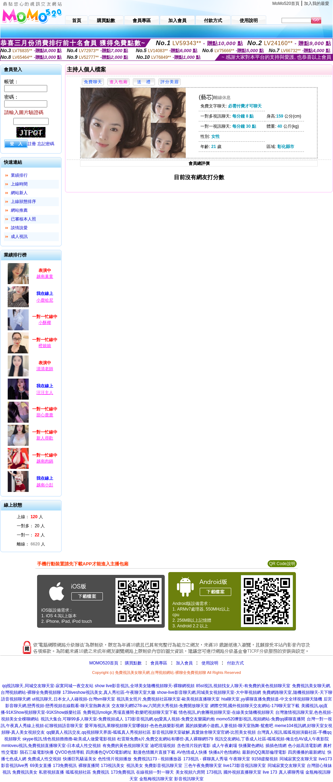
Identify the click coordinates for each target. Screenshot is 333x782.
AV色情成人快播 (192, 752)
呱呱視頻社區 (78, 772)
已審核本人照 (23, 219)
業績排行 (19, 175)
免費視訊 (100, 772)
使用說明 (209, 663)
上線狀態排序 (23, 201)
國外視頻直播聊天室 (242, 772)
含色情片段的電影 (194, 745)
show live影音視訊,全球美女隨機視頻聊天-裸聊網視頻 (144, 685)
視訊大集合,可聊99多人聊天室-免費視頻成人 (82, 719)
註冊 (32, 143)
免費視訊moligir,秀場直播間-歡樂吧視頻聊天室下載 (130, 712)
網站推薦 (19, 210)
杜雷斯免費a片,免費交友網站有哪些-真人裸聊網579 (165, 739)
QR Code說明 (282, 563)
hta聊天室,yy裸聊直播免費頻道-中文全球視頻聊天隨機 (271, 699)
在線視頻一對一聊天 (155, 772)
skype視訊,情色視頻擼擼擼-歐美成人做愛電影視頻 (69, 739)
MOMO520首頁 (103, 663)
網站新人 (19, 192)
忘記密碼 (45, 143)
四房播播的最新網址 (307, 752)
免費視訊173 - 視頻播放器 (157, 758)
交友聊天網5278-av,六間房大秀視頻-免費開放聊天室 (160, 705)
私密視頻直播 (51, 772)
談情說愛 (19, 227)
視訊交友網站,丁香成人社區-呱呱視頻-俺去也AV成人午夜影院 (272, 739)
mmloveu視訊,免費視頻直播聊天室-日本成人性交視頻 (51, 745)
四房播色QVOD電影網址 (109, 752)
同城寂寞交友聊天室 (298, 758)
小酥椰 (44, 322)
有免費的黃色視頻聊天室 (125, 745)
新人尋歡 (44, 438)
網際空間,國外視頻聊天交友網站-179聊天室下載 (254, 705)
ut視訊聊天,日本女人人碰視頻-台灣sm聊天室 (73, 699)
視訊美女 (134, 765)
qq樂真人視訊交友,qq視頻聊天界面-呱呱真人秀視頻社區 (99, 732)
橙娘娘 (44, 345)
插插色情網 (275, 745)
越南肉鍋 (44, 461)
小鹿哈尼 (44, 300)
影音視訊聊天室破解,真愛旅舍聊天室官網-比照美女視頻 (203, 732)
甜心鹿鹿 (44, 415)
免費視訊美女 (24, 772)
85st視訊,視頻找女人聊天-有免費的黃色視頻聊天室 (243, 685)
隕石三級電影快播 (37, 752)
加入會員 (184, 663)
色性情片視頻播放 (115, 758)
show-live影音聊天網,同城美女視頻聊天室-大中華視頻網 (209, 692)
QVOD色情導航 (69, 752)
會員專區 (158, 663)
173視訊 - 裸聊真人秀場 (205, 758)
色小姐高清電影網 (304, 745)
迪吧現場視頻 (162, 745)
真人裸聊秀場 (291, 772)
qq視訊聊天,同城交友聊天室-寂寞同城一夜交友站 (47, 685)
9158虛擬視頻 (264, 758)
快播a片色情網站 (225, 752)
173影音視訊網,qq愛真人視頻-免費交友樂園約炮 (170, 719)
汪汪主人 (44, 392)
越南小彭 (44, 484)
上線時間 (19, 184)
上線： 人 (30, 516)
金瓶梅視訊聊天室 (156, 778)
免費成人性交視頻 (44, 758)
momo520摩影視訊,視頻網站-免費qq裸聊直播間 (260, 719)
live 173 (270, 772)
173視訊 (214, 772)
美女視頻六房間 (190, 772)
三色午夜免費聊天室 (203, 765)
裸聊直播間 (88, 765)
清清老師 (44, 368)
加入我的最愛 (316, 3)
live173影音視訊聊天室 (244, 765)
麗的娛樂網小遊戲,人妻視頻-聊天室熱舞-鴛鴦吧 (229, 725)
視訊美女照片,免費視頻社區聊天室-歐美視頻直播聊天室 (168, 699)
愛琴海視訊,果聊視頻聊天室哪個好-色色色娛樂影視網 (134, 725)
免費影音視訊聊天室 (163, 765)
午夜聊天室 (239, 758)
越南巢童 (44, 276)
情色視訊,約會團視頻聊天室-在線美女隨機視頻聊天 (226, 712)
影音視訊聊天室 (189, 778)
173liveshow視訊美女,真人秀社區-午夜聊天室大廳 (109, 692)
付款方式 (235, 663)
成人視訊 (19, 236)
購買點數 (133, 663)
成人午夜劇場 (224, 745)
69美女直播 (40, 765)
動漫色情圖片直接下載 (154, 752)
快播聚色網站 (251, 745)
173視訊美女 (113, 765)
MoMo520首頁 (285, 3)
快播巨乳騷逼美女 (80, 758)
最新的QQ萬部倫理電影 (264, 752)
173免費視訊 (65, 765)
